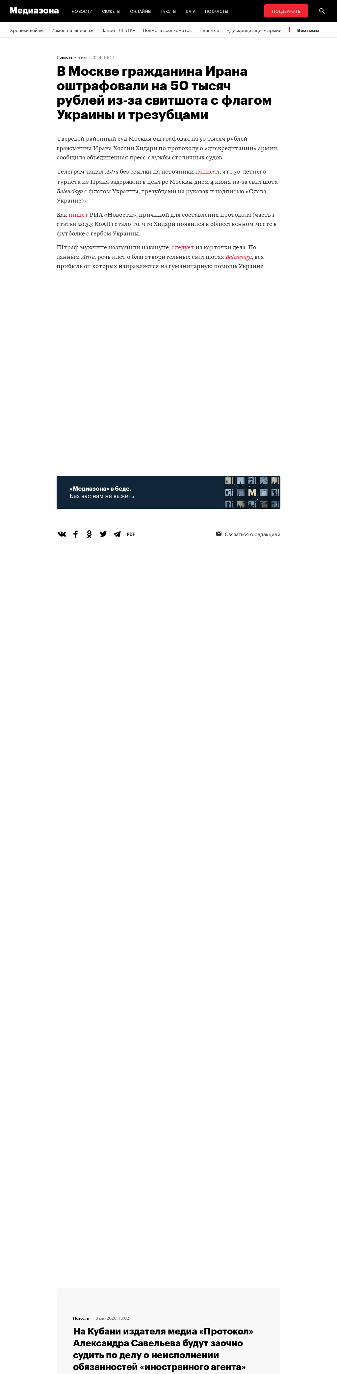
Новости (82, 11)
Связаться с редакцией (118, 1303)
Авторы (101, 1316)
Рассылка (184, 1303)
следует (182, 248)
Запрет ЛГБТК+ (118, 29)
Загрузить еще (168, 1085)
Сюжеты (111, 11)
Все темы (308, 30)
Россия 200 (187, 1328)
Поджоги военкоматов (167, 29)
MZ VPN (182, 1316)
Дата (190, 11)
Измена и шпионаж (72, 29)
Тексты (168, 11)
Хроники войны (26, 29)
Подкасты (216, 11)
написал (207, 172)
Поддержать (286, 11)
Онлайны (141, 11)
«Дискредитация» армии (254, 29)
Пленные (209, 29)
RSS (181, 1291)
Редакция (103, 1291)
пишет (78, 215)
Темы (99, 1328)
